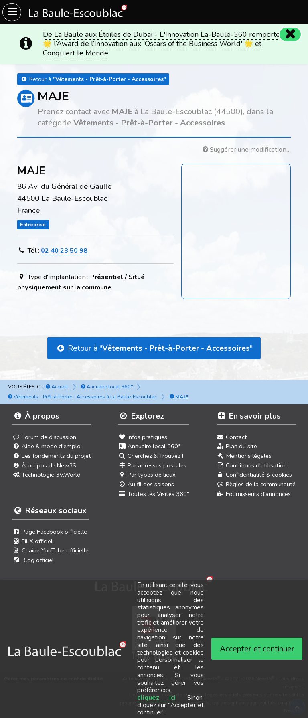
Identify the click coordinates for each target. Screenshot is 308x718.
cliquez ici (156, 697)
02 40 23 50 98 (64, 250)
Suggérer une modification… (247, 149)
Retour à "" (153, 348)
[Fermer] (290, 34)
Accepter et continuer (257, 648)
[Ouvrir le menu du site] (11, 12)
